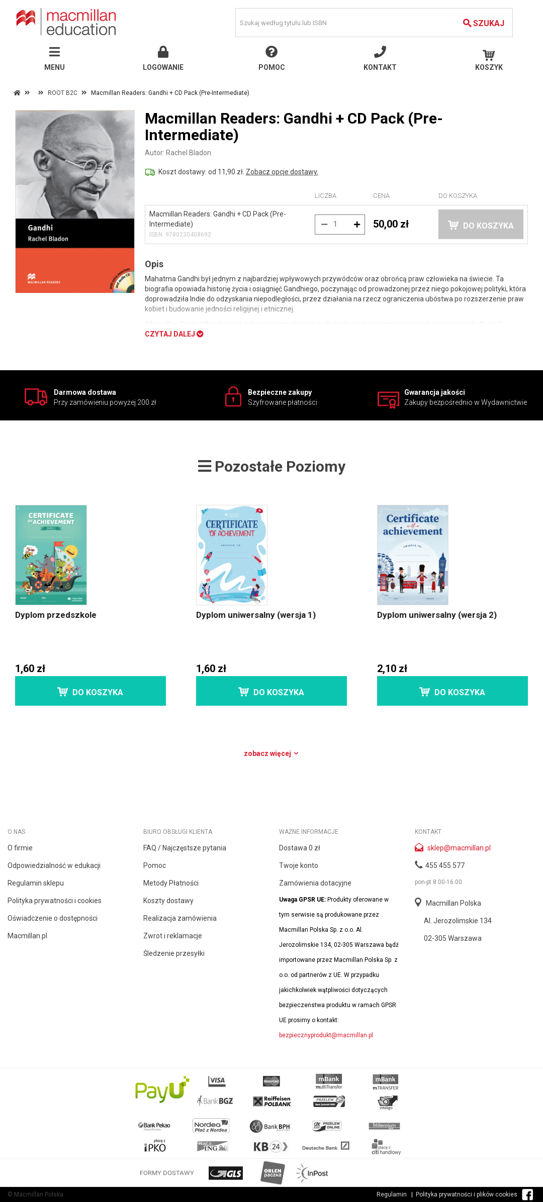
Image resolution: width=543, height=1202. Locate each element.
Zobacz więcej (272, 753)
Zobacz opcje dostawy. (282, 172)
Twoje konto (298, 865)
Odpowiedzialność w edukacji (54, 865)
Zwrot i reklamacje (172, 936)
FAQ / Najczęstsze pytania (184, 848)
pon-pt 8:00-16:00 (438, 882)
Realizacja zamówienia (180, 918)
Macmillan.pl (27, 936)
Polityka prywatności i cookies (55, 901)
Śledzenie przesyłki (174, 953)
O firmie (20, 848)
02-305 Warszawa (453, 938)
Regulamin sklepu (36, 883)
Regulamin (392, 1194)
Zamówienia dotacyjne (315, 883)
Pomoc (154, 865)
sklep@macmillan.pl (459, 848)
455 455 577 (445, 865)
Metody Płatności (171, 883)
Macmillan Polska (453, 903)
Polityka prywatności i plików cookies (466, 1194)
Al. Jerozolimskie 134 (458, 921)
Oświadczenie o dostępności (53, 918)
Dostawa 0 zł (299, 848)
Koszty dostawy (168, 901)
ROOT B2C (62, 92)
